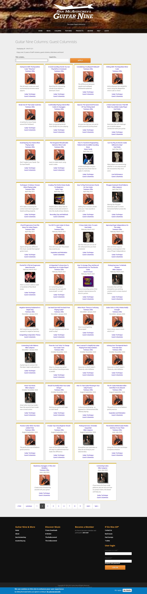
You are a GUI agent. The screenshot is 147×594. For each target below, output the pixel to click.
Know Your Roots (29, 385)
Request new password (112, 563)
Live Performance (117, 174)
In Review (48, 534)
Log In (106, 31)
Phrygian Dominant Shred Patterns (117, 185)
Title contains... (20, 57)
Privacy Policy (98, 589)
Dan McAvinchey (20, 537)
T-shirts (107, 541)
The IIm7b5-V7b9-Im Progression (29, 265)
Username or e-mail (111, 550)
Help (98, 31)
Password (108, 558)
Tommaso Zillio (30, 71)
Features (68, 31)
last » (96, 506)
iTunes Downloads (51, 530)
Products (79, 31)
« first (19, 506)
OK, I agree (118, 592)
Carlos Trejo (59, 189)
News (48, 31)
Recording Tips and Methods (59, 214)
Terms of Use (84, 589)
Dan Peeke (117, 109)
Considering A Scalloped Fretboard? (88, 67)
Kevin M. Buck (88, 272)
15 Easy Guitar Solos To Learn (88, 225)
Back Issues (108, 534)
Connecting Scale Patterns (29, 345)
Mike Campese (117, 187)
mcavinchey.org (20, 541)
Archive (90, 31)
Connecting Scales (103, 466)
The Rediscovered (51, 537)
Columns (58, 31)
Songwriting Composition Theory (29, 335)
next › (88, 506)
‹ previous (29, 506)
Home (40, 31)
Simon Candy (88, 149)
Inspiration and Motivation (59, 252)
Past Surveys (109, 537)
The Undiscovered (51, 541)
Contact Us (108, 530)
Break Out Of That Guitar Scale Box (30, 105)
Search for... (53, 57)
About (17, 534)
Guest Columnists (30, 96)
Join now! (85, 533)
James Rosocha (30, 267)
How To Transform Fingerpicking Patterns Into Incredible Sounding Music (88, 145)
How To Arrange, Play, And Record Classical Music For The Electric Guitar (88, 267)
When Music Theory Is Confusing (88, 307)
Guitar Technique (29, 94)
